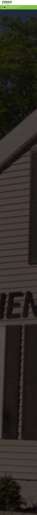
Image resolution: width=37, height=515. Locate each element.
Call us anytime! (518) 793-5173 (13, 6)
